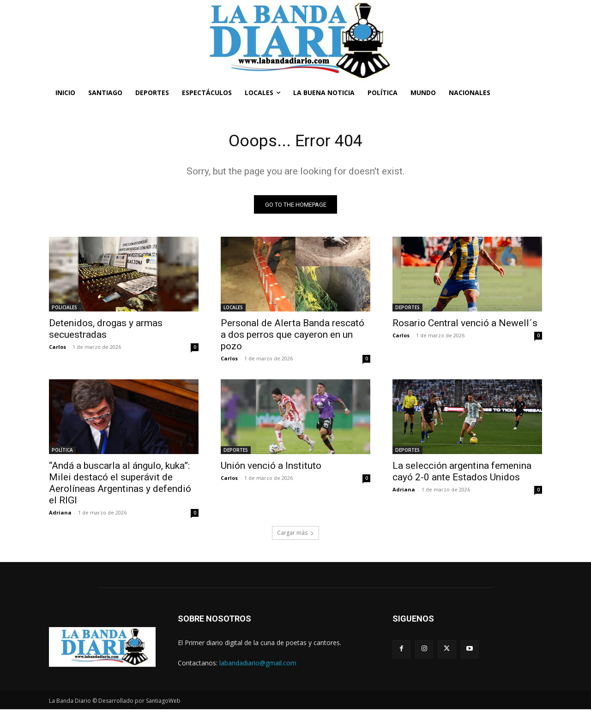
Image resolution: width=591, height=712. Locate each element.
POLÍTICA (62, 452)
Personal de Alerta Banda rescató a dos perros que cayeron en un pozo (292, 337)
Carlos (57, 349)
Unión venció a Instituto (271, 468)
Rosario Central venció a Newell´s (464, 325)
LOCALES (233, 310)
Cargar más (295, 535)
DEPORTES (407, 310)
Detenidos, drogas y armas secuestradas (106, 331)
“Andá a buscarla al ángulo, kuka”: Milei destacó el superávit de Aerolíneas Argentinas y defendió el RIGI (120, 486)
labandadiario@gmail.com (257, 665)
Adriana (60, 515)
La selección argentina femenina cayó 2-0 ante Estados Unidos (461, 474)
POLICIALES (64, 310)
